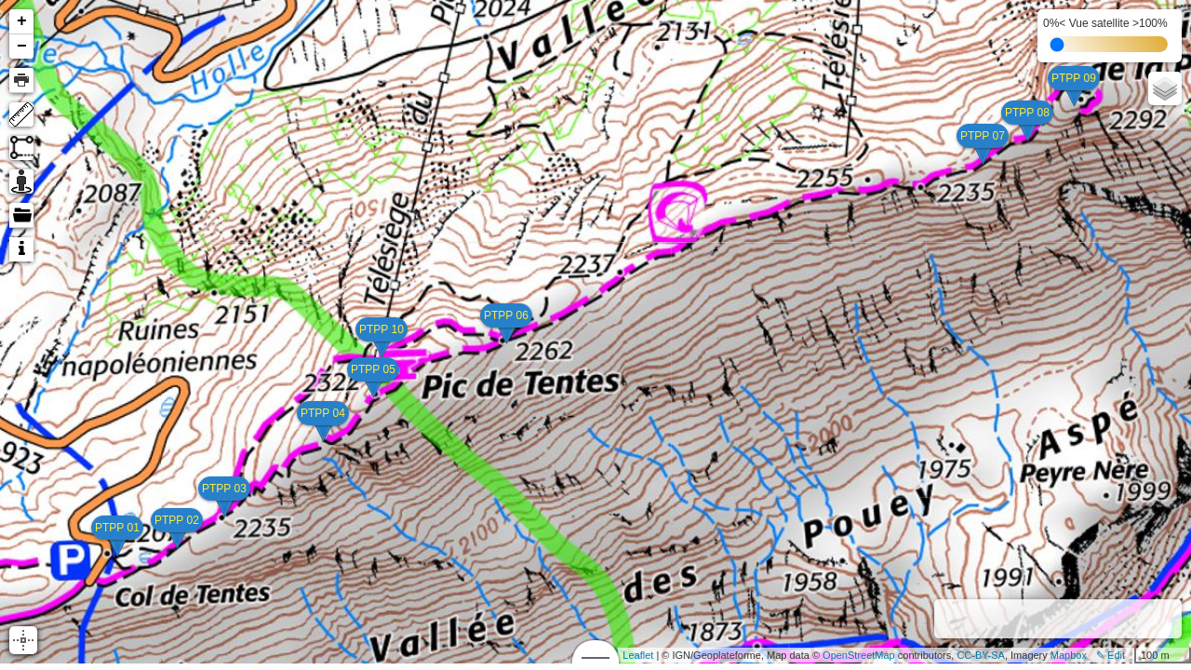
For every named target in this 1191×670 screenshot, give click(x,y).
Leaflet (637, 655)
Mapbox (1068, 655)
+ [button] (22, 21)
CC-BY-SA (981, 655)
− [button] (22, 46)
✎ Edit (1110, 655)
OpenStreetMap (859, 655)
